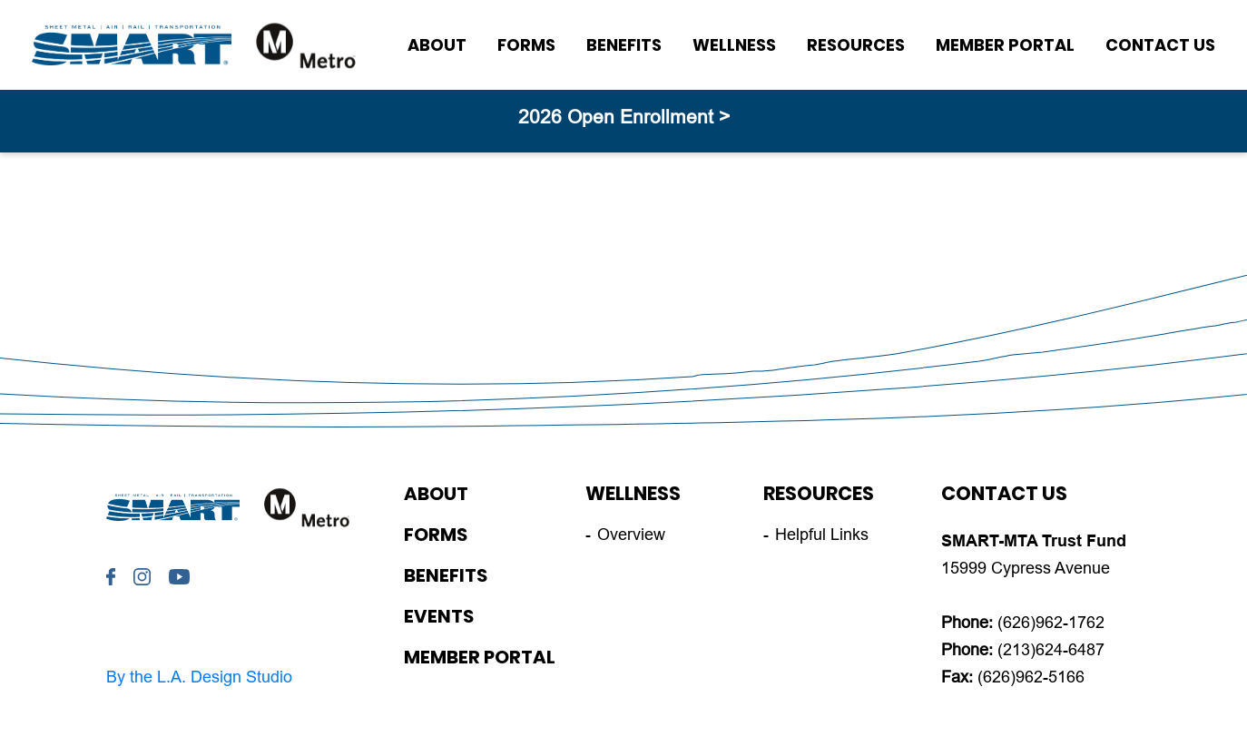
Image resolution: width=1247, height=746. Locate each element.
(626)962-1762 (1051, 622)
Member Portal (1005, 45)
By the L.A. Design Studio (199, 677)
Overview (631, 534)
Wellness (734, 45)
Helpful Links (822, 534)
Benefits (624, 45)
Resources (856, 45)
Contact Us (1160, 45)
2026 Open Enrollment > (624, 116)
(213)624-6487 (1051, 650)
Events (439, 616)
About (436, 45)
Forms (526, 45)
